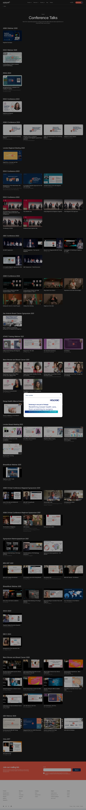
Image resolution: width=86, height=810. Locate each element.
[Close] (60, 395)
